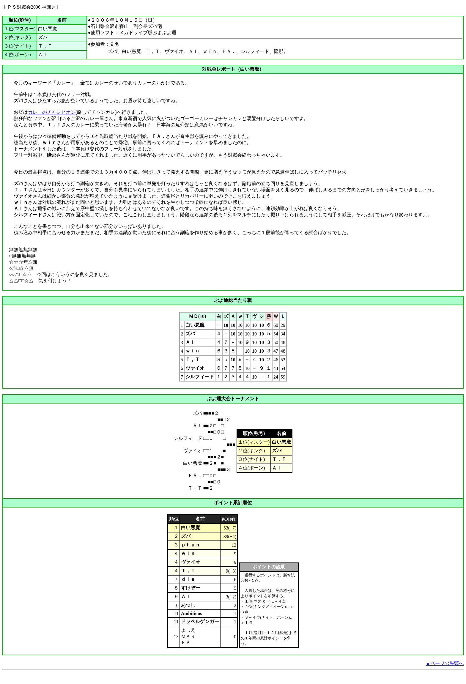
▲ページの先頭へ (445, 671)
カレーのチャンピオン (51, 112)
